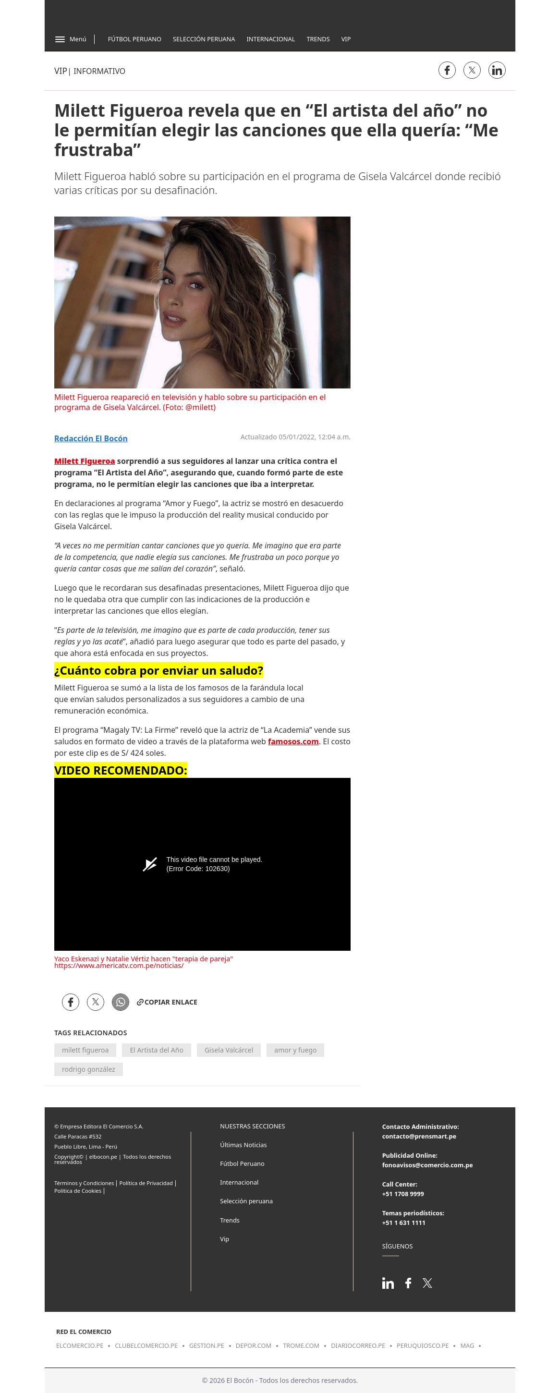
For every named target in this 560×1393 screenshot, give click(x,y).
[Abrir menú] (70, 39)
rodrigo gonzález (88, 1069)
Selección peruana (246, 1201)
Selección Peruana (204, 39)
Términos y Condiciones (84, 1183)
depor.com (253, 1345)
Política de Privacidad (145, 1183)
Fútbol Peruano (134, 39)
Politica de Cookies (77, 1190)
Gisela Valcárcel (229, 1049)
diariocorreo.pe (358, 1345)
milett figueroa (85, 1049)
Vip (346, 39)
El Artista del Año (156, 1049)
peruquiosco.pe (423, 1345)
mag (467, 1345)
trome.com (301, 1345)
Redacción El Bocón (91, 439)
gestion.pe (206, 1345)
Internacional (270, 39)
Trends (317, 39)
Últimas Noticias (243, 1144)
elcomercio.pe (79, 1345)
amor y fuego (295, 1049)
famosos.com (293, 741)
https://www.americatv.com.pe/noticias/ (119, 965)
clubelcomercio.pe (146, 1345)
